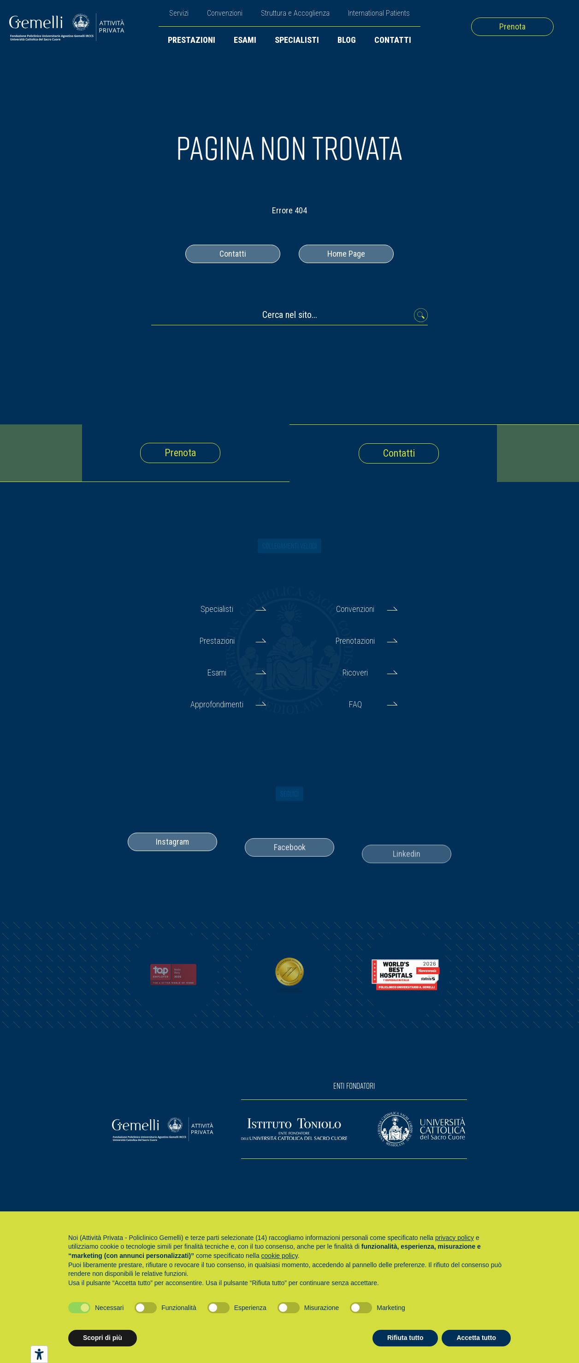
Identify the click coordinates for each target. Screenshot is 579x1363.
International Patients (379, 13)
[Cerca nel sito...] (289, 317)
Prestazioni (191, 40)
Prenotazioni (355, 641)
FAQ (355, 704)
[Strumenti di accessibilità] (39, 1354)
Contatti (392, 40)
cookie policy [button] (279, 1255)
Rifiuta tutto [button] (405, 1337)
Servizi (179, 13)
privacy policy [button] (454, 1237)
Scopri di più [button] (102, 1337)
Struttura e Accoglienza (295, 13)
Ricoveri (355, 672)
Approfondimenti (216, 704)
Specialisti (297, 40)
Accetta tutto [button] (476, 1337)
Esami (245, 40)
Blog (346, 40)
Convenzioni (224, 13)
